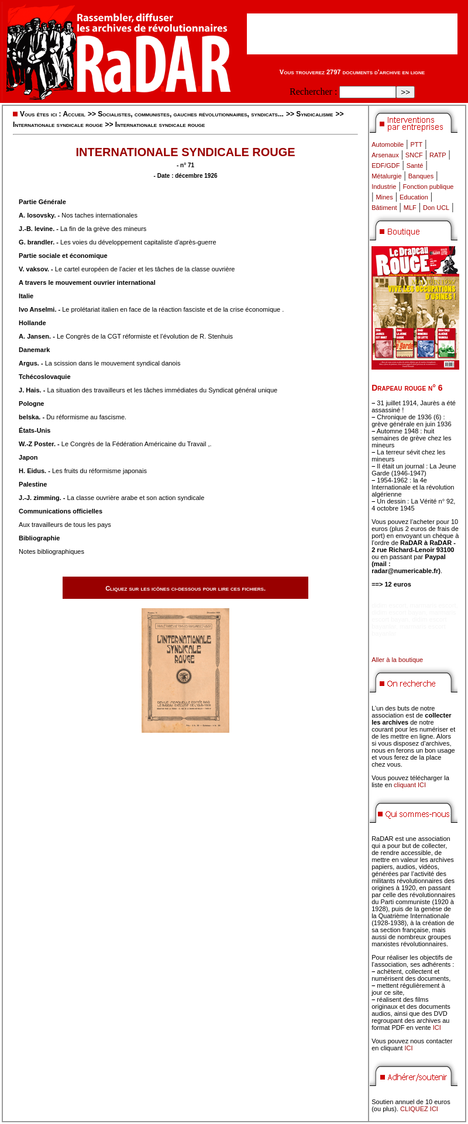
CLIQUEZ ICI (419, 1108)
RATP (437, 154)
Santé (415, 165)
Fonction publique (428, 186)
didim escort (388, 605)
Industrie (383, 186)
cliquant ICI (410, 784)
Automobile (387, 144)
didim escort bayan (398, 612)
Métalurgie (386, 176)
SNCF (414, 154)
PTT (416, 144)
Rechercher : (313, 91)
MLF (410, 207)
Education (414, 197)
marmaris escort (433, 605)
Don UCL (436, 207)
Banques (420, 176)
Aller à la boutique (397, 659)
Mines (384, 197)
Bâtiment (384, 207)
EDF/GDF (385, 165)
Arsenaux (384, 154)
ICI (437, 1027)
